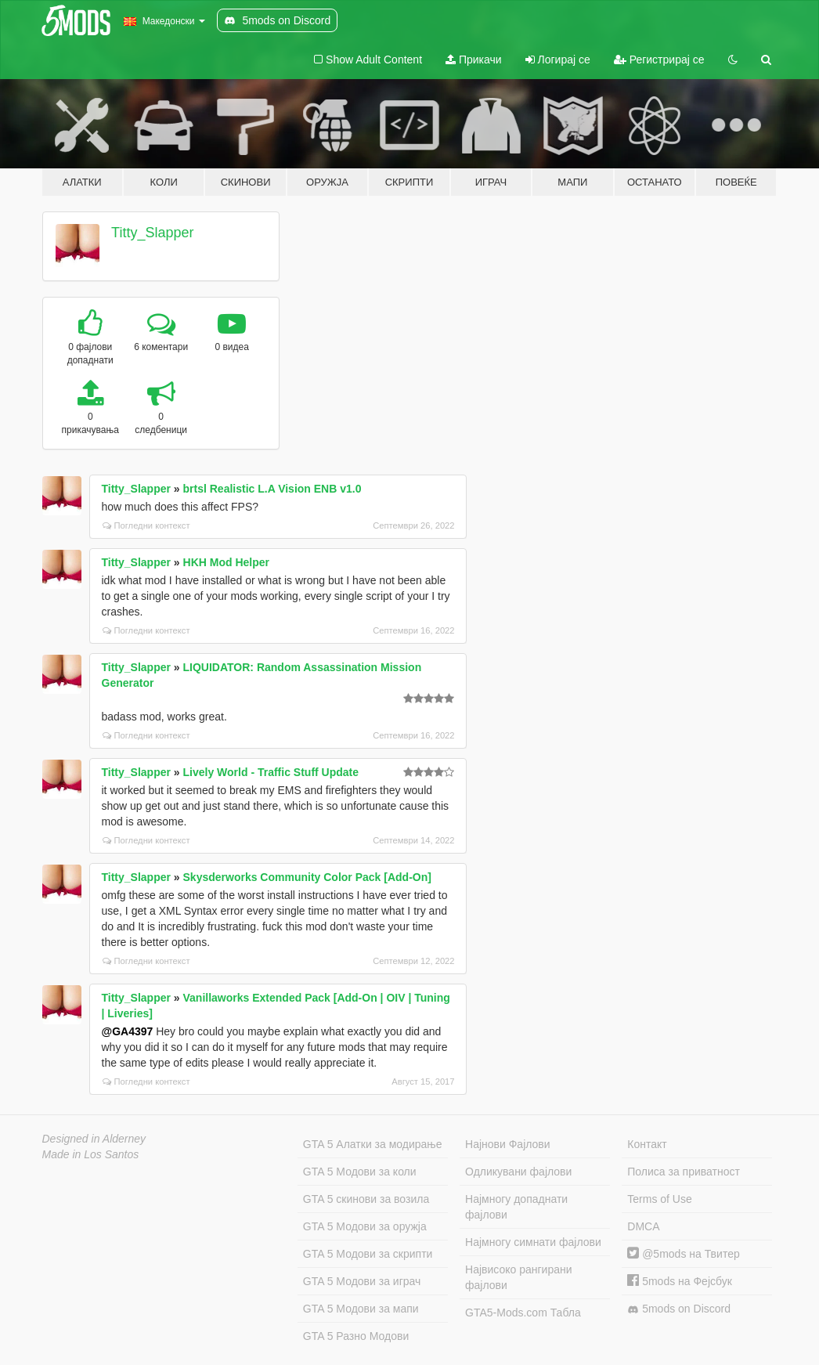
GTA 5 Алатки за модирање (372, 1144)
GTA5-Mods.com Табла (523, 1312)
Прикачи (474, 59)
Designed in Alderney (94, 1138)
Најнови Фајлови (507, 1144)
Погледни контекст (146, 525)
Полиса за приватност (683, 1171)
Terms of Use (659, 1199)
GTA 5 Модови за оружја (365, 1226)
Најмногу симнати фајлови (533, 1242)
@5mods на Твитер (683, 1254)
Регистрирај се (659, 59)
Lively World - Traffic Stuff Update (271, 772)
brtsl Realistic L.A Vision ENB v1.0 (272, 488)
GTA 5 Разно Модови (356, 1336)
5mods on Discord (679, 1309)
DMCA (643, 1226)
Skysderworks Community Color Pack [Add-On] (307, 877)
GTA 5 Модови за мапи (361, 1308)
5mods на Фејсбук (679, 1281)
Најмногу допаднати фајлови (516, 1207)
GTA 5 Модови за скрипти (368, 1254)
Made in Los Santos (90, 1154)
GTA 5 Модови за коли (360, 1171)
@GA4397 (127, 1031)
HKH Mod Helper (226, 562)
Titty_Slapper (152, 232)
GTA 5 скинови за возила (366, 1199)
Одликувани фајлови (518, 1171)
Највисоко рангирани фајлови (518, 1277)
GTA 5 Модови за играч (362, 1281)
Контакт (646, 1144)
